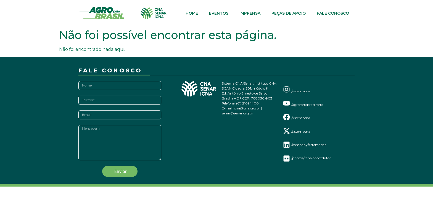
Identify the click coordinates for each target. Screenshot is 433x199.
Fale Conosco (333, 13)
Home (192, 13)
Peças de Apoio (288, 13)
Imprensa (249, 13)
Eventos (218, 13)
